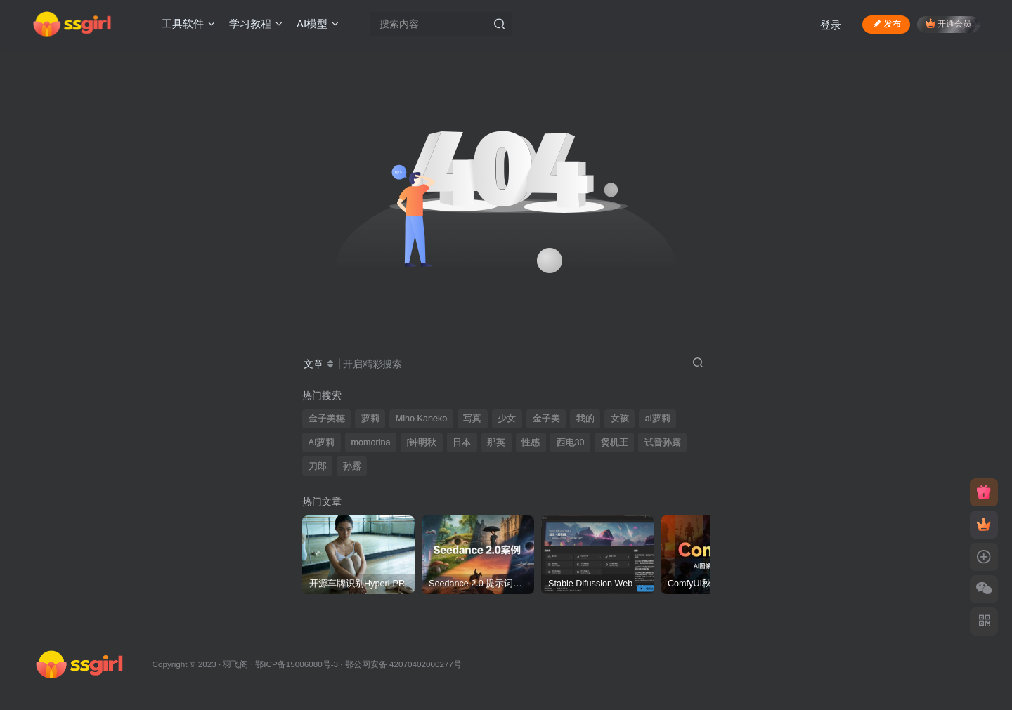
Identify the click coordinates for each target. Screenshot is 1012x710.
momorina (371, 442)
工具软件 (188, 23)
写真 (472, 418)
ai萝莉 (657, 418)
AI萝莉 (322, 442)
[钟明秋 (422, 442)
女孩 (620, 418)
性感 (530, 442)
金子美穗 (327, 418)
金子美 (546, 418)
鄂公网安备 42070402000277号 (403, 664)
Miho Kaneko (422, 418)
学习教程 (256, 23)
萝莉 (370, 418)
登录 (830, 25)
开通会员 (948, 23)
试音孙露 (662, 442)
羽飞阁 (235, 664)
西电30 (571, 442)
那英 (496, 442)
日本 (462, 442)
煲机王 (614, 442)
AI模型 (318, 23)
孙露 (352, 466)
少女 (507, 418)
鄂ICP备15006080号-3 (296, 664)
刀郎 (318, 466)
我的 (585, 418)
